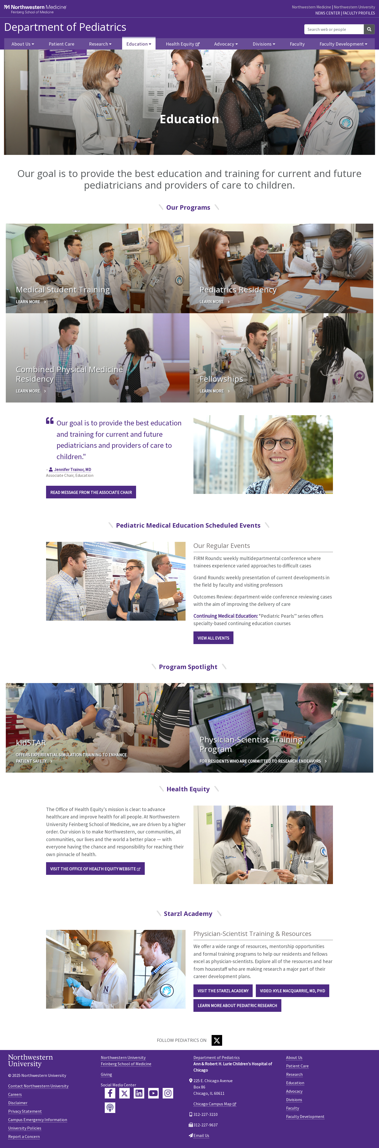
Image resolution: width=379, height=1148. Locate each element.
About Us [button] (21, 44)
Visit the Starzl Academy (223, 990)
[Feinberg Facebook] (110, 1093)
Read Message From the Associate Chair (91, 492)
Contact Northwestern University (38, 1085)
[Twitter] (217, 1040)
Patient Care (61, 44)
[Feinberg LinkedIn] (139, 1093)
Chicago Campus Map (212, 1103)
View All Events (213, 638)
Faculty (297, 44)
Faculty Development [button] (342, 44)
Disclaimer (17, 1102)
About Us (294, 1057)
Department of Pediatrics (65, 27)
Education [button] (137, 44)
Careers (15, 1094)
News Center (327, 13)
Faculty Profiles (359, 13)
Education (295, 1082)
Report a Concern (24, 1136)
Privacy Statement (25, 1111)
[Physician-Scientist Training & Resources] (116, 968)
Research (294, 1074)
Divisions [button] (262, 44)
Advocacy (294, 1091)
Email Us (201, 1135)
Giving (106, 1074)
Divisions (294, 1099)
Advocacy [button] (224, 44)
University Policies (24, 1128)
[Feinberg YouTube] (153, 1093)
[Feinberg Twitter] (124, 1093)
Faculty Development (305, 1116)
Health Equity (180, 44)
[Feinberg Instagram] (168, 1093)
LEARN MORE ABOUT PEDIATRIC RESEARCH (237, 1005)
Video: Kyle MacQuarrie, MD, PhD (292, 990)
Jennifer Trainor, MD (72, 469)
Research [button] (98, 44)
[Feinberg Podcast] (110, 1107)
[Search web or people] (334, 29)
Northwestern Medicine (311, 6)
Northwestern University (354, 6)
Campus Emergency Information (37, 1119)
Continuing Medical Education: (225, 616)
